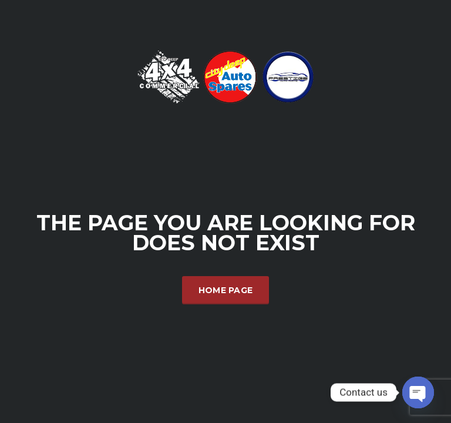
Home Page (225, 290)
